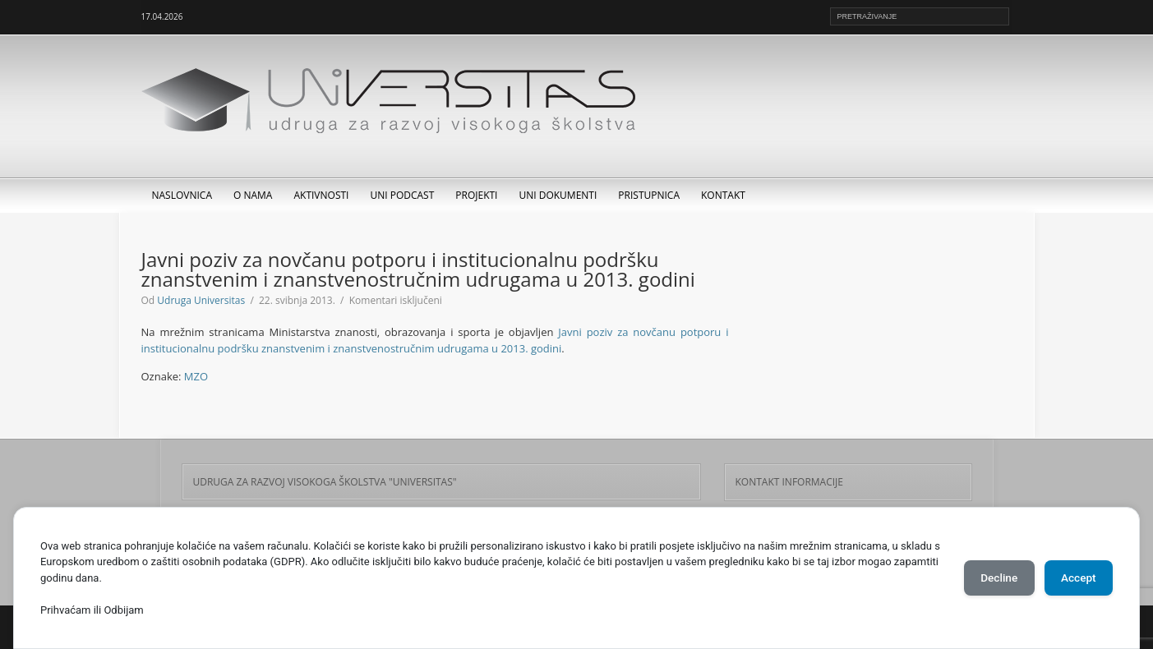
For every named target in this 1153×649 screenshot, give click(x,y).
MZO (196, 376)
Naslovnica (182, 195)
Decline (989, 577)
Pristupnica (649, 195)
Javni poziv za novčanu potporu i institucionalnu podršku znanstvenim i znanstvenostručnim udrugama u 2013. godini (435, 340)
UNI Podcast (402, 195)
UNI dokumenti (558, 195)
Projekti (476, 195)
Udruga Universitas (201, 300)
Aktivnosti (320, 195)
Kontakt (723, 195)
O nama (252, 195)
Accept (1075, 577)
